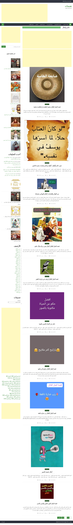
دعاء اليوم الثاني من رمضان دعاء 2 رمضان (12, 216)
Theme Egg (63, 523)
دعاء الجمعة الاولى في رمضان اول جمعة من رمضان (12, 203)
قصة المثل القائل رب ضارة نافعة (47, 414)
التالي (59, 519)
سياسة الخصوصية (58, 24)
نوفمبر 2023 (18, 286)
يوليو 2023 (18, 292)
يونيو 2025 (18, 258)
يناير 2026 (18, 252)
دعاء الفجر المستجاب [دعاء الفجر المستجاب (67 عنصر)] (7, 383)
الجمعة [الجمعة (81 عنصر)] (8, 376)
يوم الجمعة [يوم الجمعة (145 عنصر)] (7, 399)
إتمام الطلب (31, 24)
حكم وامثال (47, 104)
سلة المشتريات (49, 24)
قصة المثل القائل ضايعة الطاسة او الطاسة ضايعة (47, 107)
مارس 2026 (18, 249)
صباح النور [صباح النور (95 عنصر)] (17, 397)
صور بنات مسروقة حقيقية (15, 151)
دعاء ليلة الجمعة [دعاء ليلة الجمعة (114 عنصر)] (15, 385)
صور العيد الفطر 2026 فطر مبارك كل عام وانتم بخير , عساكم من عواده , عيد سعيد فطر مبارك (12, 163)
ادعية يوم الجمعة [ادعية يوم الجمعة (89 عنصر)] (15, 376)
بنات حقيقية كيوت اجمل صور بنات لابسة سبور (11, 140)
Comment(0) (53, 116)
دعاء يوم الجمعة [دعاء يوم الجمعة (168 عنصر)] (6, 385)
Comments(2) (53, 256)
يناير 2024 (18, 282)
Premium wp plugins (15, 169)
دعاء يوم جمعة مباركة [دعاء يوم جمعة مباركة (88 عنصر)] (15, 393)
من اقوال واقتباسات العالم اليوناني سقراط (47, 194)
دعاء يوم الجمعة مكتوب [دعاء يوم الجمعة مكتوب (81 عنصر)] (14, 390)
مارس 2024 (18, 279)
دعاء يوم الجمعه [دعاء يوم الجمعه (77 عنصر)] (16, 392)
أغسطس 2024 (17, 273)
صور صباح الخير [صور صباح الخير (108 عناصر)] (15, 399)
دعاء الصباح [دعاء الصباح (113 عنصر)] (5, 381)
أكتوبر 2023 (18, 287)
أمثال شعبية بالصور (47, 473)
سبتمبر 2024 (17, 271)
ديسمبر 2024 (17, 266)
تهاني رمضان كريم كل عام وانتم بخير (13, 228)
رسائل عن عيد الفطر (16, 190)
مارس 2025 (18, 262)
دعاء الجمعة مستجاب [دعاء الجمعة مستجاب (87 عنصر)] (15, 381)
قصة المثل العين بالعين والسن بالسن (47, 505)
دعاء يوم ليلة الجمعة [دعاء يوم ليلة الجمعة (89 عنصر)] (15, 395)
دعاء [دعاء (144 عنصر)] (10, 378)
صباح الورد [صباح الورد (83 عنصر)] (10, 397)
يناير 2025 (18, 265)
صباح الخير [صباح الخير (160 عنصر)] (5, 395)
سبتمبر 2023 (18, 289)
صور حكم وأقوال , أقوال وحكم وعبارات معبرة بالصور (47, 166)
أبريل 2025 (18, 260)
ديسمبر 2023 (17, 284)
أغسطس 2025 (17, 257)
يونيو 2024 (18, 274)
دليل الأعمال (42, 24)
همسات (68, 6)
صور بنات (18, 92)
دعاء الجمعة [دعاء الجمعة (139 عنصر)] (16, 380)
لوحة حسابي (65, 24)
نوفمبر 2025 (18, 255)
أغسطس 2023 (17, 290)
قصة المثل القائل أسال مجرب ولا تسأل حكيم (47, 247)
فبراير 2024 (18, 281)
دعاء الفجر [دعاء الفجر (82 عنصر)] (17, 383)
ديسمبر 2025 (17, 254)
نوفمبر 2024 (18, 268)
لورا (47, 116)
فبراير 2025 (18, 263)
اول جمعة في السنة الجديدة (15, 103)
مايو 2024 (18, 276)
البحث (3, 46)
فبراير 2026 (18, 250)
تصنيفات (18, 300)
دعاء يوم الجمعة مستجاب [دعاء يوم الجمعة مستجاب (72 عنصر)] (14, 388)
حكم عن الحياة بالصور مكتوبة (47, 325)
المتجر (37, 24)
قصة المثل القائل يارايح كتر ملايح (47, 370)
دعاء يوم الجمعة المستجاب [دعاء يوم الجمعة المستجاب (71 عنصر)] (14, 386)
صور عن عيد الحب (17, 81)
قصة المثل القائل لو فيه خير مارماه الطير (47, 280)
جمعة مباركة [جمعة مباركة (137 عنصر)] (16, 378)
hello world (18, 167)
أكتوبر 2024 (18, 270)
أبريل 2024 (18, 278)
